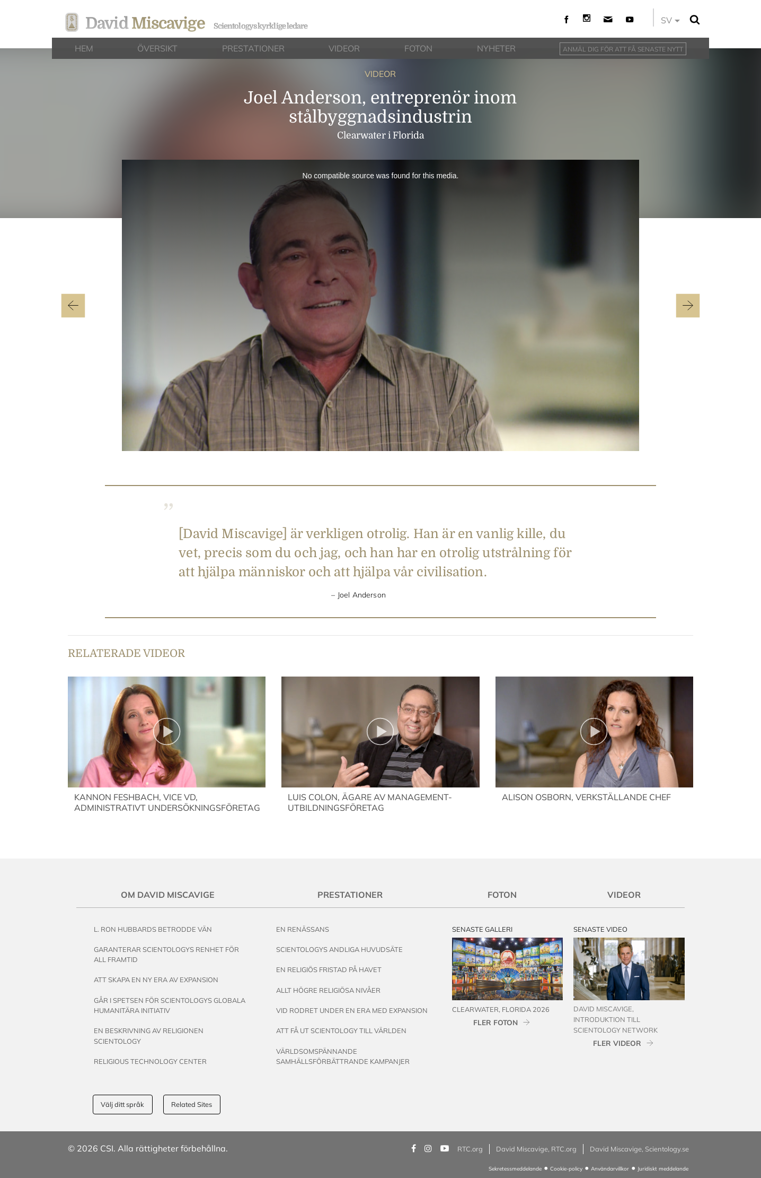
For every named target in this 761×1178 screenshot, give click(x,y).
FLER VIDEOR (617, 1042)
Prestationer (350, 894)
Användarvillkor (610, 1168)
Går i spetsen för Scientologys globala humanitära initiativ (169, 1005)
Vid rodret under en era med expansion (352, 1010)
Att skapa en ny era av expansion (156, 979)
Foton (502, 894)
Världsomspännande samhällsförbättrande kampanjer (343, 1056)
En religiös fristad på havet (329, 969)
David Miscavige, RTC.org (536, 1149)
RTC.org (470, 1149)
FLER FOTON (495, 1022)
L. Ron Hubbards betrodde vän (153, 929)
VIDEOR (380, 73)
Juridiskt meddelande (663, 1168)
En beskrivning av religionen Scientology (148, 1035)
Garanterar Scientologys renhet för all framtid (166, 954)
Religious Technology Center (150, 1061)
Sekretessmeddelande (515, 1168)
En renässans (302, 929)
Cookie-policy (566, 1168)
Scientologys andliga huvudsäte (339, 949)
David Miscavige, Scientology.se (639, 1149)
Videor (624, 894)
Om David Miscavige (168, 894)
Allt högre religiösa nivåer (328, 990)
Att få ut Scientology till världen (341, 1030)
